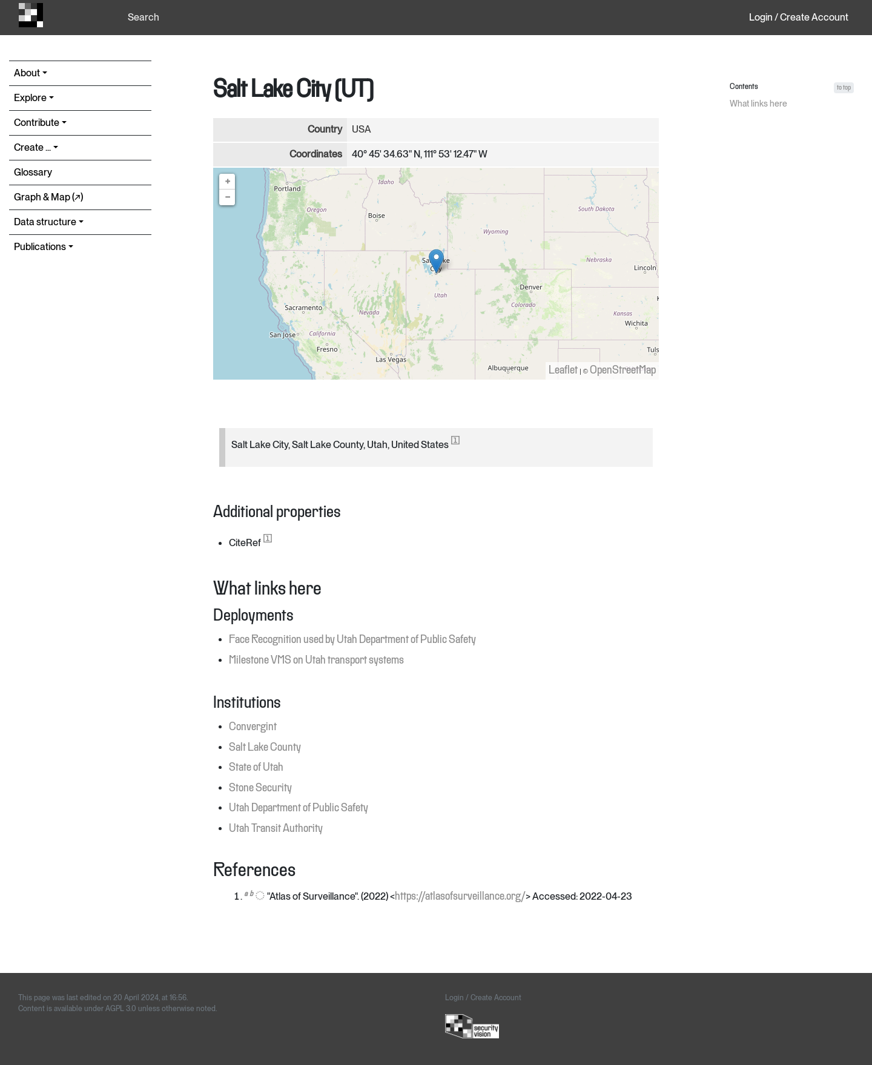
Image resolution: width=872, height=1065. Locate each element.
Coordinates (315, 154)
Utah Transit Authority (276, 828)
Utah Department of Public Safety (298, 808)
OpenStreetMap (623, 370)
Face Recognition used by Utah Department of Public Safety (352, 640)
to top (844, 87)
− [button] (227, 197)
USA (361, 129)
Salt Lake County (265, 747)
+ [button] (227, 181)
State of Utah (256, 767)
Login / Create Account (798, 17)
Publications (40, 246)
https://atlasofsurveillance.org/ (460, 896)
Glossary (33, 172)
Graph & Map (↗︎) (48, 197)
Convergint (253, 727)
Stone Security (260, 788)
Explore (30, 98)
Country (325, 129)
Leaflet (563, 370)
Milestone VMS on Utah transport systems (316, 660)
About (27, 73)
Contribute (36, 122)
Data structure (45, 222)
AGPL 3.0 (120, 1008)
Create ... (32, 147)
